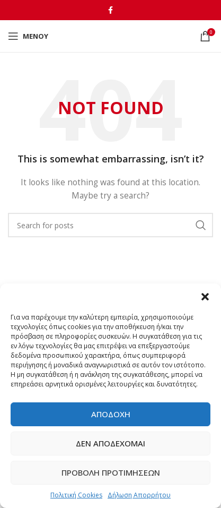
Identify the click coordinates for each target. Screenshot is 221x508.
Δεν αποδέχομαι (110, 443)
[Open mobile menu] (28, 36)
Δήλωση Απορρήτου (139, 495)
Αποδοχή (110, 414)
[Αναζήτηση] (110, 225)
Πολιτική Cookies (76, 495)
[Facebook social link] (110, 10)
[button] (205, 296)
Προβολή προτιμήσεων (110, 472)
